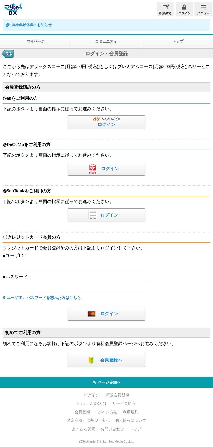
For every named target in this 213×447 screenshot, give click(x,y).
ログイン (184, 13)
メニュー (203, 13)
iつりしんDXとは (92, 403)
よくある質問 (83, 429)
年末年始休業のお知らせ (32, 25)
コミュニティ (105, 41)
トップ (135, 429)
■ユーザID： (15, 255)
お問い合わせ (112, 429)
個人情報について (130, 420)
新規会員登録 (117, 395)
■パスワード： (17, 276)
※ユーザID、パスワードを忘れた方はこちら (42, 298)
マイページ (35, 41)
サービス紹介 (124, 403)
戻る (8, 54)
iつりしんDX (12, 9)
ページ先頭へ (106, 382)
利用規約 (130, 412)
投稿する (165, 13)
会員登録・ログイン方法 (96, 412)
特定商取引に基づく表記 (88, 420)
